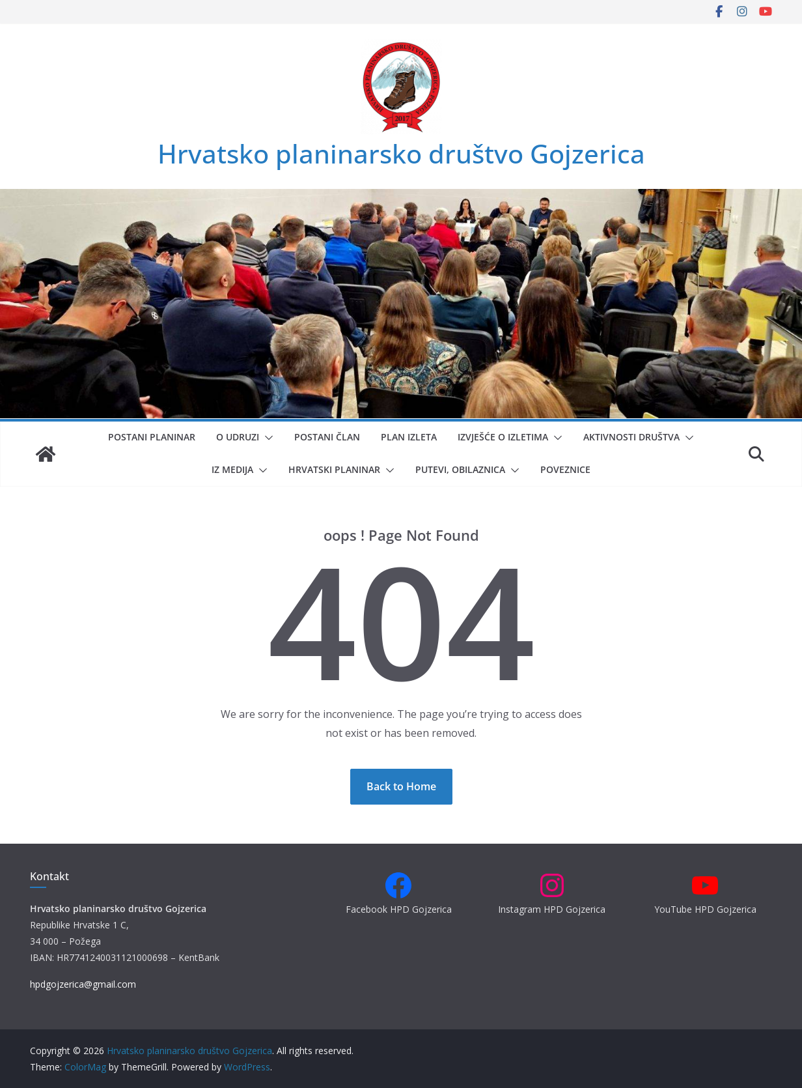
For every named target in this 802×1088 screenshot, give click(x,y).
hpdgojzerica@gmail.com (83, 984)
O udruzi (237, 437)
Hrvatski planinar (334, 469)
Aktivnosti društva (631, 437)
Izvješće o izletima (503, 437)
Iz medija (232, 469)
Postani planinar (151, 437)
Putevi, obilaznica (460, 469)
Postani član (327, 437)
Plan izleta (409, 437)
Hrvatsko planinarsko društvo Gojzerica (401, 153)
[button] (266, 438)
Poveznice (565, 469)
